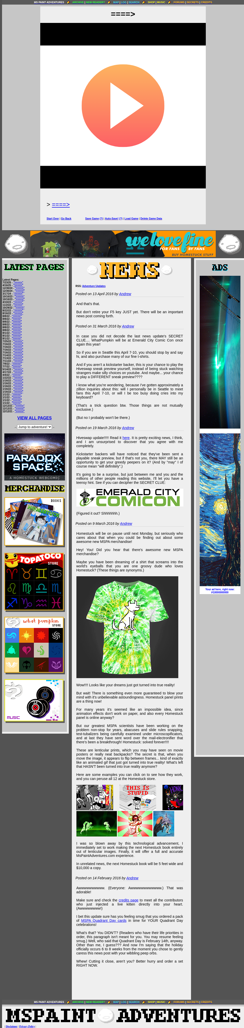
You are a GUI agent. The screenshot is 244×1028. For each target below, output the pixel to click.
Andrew (125, 294)
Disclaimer (12, 1026)
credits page (129, 900)
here (126, 438)
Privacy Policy (27, 1026)
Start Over (53, 218)
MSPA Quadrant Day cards (104, 921)
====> (61, 204)
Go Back (66, 218)
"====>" (18, 282)
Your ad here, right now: (220, 591)
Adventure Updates (94, 286)
